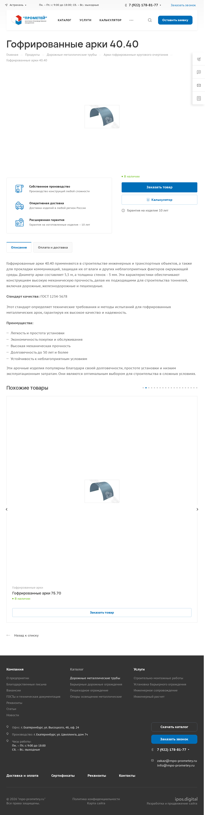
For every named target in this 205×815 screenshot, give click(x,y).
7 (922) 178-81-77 (143, 5)
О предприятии (17, 678)
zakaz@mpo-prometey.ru (177, 761)
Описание (19, 247)
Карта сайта (96, 803)
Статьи (11, 709)
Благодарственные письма (26, 684)
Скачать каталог (174, 727)
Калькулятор (161, 200)
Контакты (127, 775)
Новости (12, 715)
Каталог (76, 669)
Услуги (139, 669)
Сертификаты (63, 775)
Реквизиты (14, 703)
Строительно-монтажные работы (158, 678)
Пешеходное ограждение (89, 690)
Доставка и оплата (22, 775)
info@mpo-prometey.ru (176, 765)
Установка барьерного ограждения (160, 684)
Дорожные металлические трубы (95, 678)
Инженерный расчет (149, 696)
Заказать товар (160, 187)
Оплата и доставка (53, 247)
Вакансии (13, 690)
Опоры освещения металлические (96, 696)
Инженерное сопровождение (156, 690)
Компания (15, 669)
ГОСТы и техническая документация (33, 696)
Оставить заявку (175, 20)
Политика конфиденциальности (96, 799)
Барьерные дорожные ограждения (96, 684)
